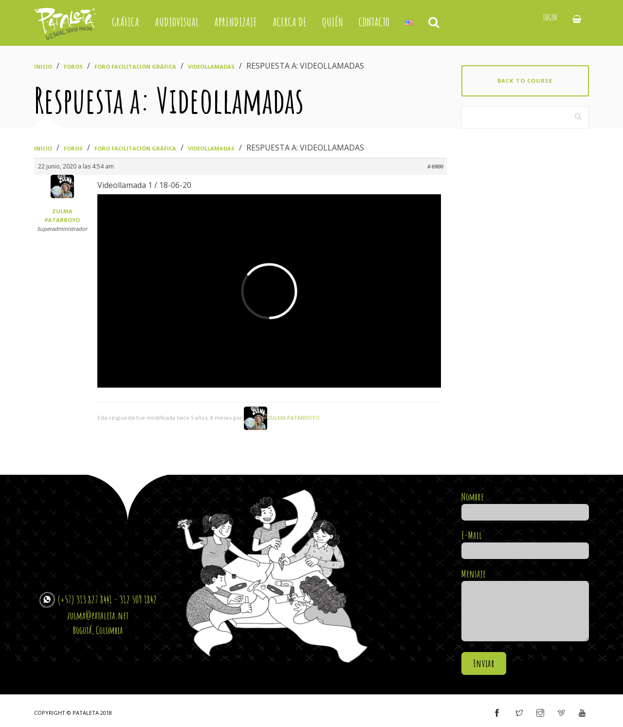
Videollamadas (211, 66)
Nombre (525, 504)
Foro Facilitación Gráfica (135, 66)
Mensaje (525, 605)
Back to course (524, 80)
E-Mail (525, 543)
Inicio (43, 66)
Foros (73, 66)
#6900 (435, 166)
